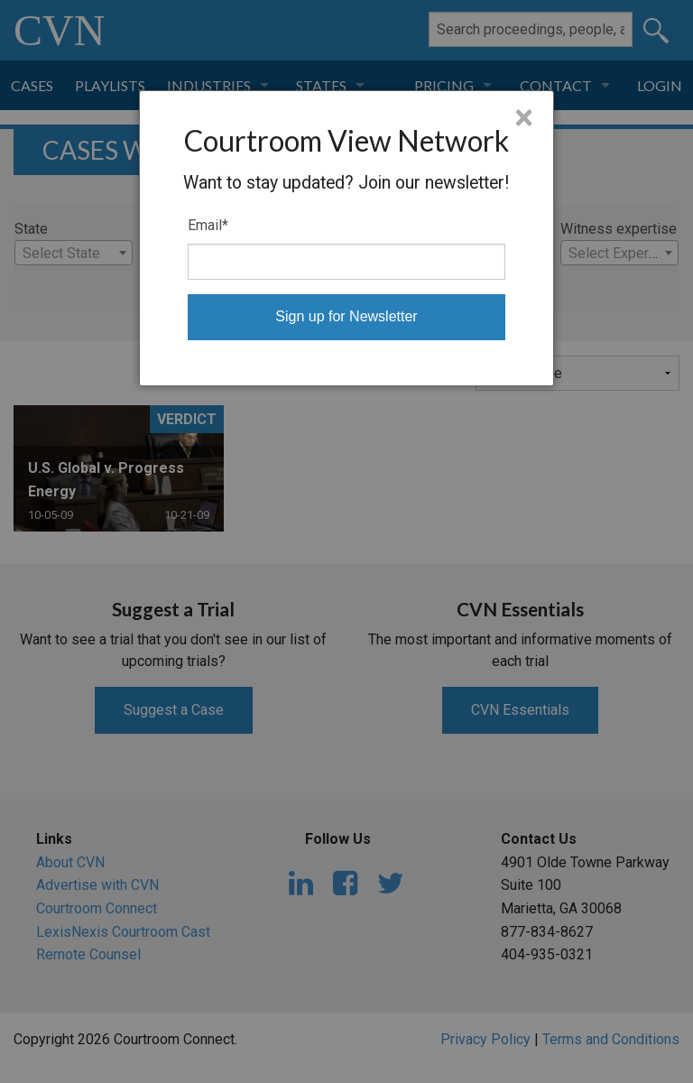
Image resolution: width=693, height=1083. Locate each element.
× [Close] (523, 118)
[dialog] (347, 238)
